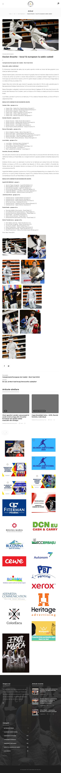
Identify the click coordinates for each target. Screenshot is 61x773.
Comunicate (16, 751)
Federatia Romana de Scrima (8, 423)
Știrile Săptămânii (21, 13)
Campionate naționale (16, 743)
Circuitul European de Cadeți (16, 747)
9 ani (16, 423)
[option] (15, 409)
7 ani (45, 419)
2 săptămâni (42, 705)
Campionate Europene (7, 54)
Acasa (10, 13)
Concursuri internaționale (39, 410)
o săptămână (42, 694)
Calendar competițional (16, 732)
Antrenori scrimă (16, 728)
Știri (14, 13)
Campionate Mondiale (16, 739)
